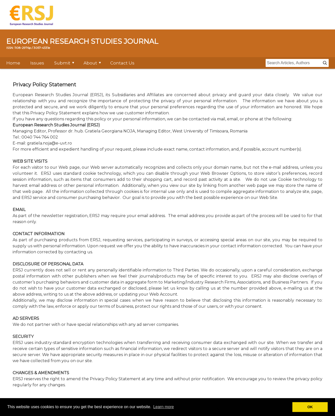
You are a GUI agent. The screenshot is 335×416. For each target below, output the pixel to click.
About (90, 62)
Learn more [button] (163, 407)
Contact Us (122, 62)
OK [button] (310, 407)
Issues (37, 62)
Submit (62, 62)
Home (13, 62)
